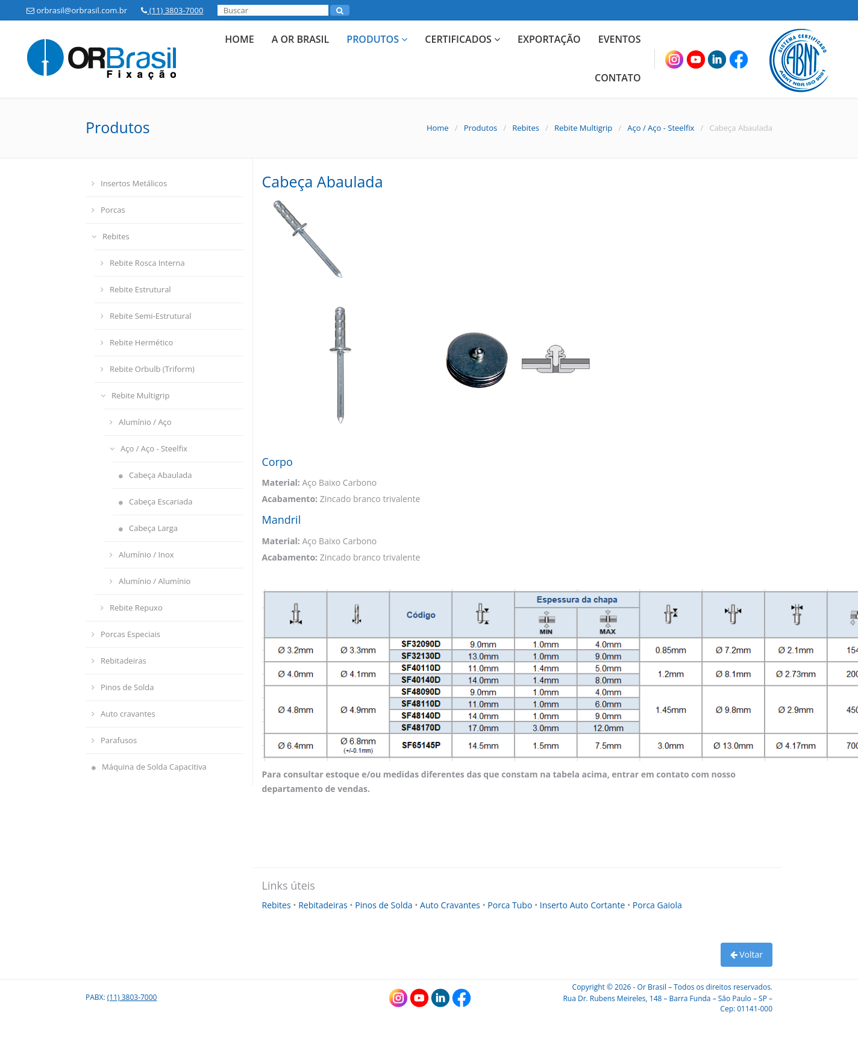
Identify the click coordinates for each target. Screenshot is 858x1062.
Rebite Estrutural (136, 289)
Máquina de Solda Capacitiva (149, 766)
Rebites (525, 127)
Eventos (619, 39)
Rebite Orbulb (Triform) (148, 368)
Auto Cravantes (451, 905)
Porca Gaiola (657, 905)
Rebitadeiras (119, 660)
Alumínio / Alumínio (150, 581)
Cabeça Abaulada (155, 475)
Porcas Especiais (126, 634)
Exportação (549, 39)
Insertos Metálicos (129, 183)
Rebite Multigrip (583, 127)
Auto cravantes (123, 713)
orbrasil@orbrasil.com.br (77, 10)
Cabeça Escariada (155, 501)
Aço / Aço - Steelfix (660, 127)
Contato (618, 77)
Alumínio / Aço (141, 421)
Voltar (746, 954)
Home (239, 39)
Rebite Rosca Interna (143, 262)
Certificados (462, 39)
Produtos (376, 39)
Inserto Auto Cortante (583, 905)
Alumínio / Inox (142, 554)
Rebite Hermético (137, 342)
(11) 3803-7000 (172, 10)
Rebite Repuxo (132, 607)
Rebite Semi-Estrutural (146, 315)
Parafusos (114, 740)
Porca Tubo (510, 905)
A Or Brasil (300, 39)
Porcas (108, 209)
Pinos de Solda (123, 687)
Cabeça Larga (148, 528)
